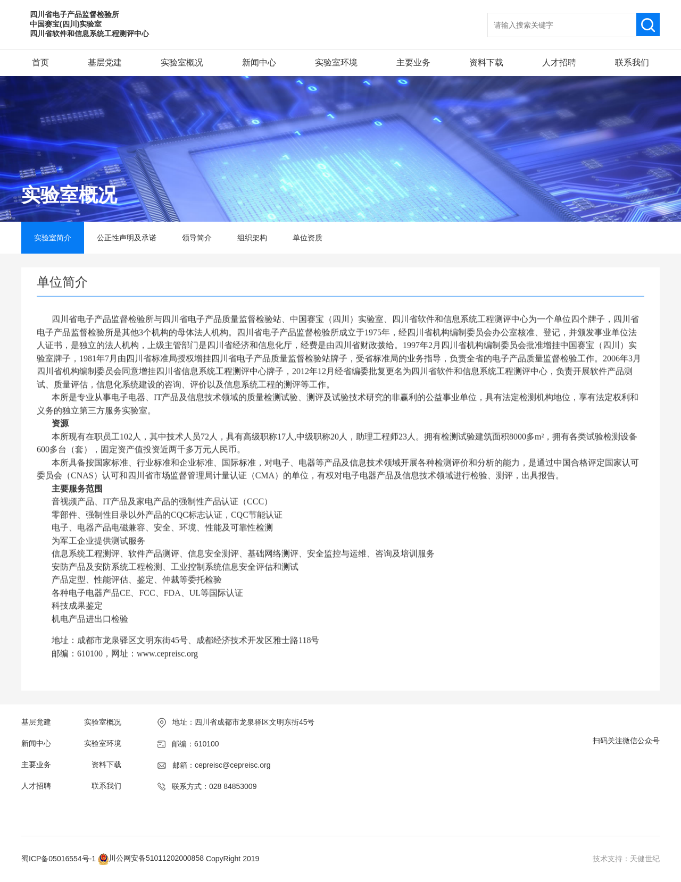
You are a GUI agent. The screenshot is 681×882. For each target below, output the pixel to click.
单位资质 (307, 237)
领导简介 (197, 237)
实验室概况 (182, 62)
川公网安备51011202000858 (156, 858)
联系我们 (632, 62)
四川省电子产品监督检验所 (74, 14)
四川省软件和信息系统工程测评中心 (89, 33)
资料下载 (486, 62)
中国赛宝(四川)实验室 (66, 24)
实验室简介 (52, 237)
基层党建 (105, 62)
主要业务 (413, 62)
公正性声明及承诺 (126, 237)
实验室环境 (336, 62)
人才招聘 (559, 62)
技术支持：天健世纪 (626, 858)
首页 (40, 62)
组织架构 (252, 237)
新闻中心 (259, 62)
